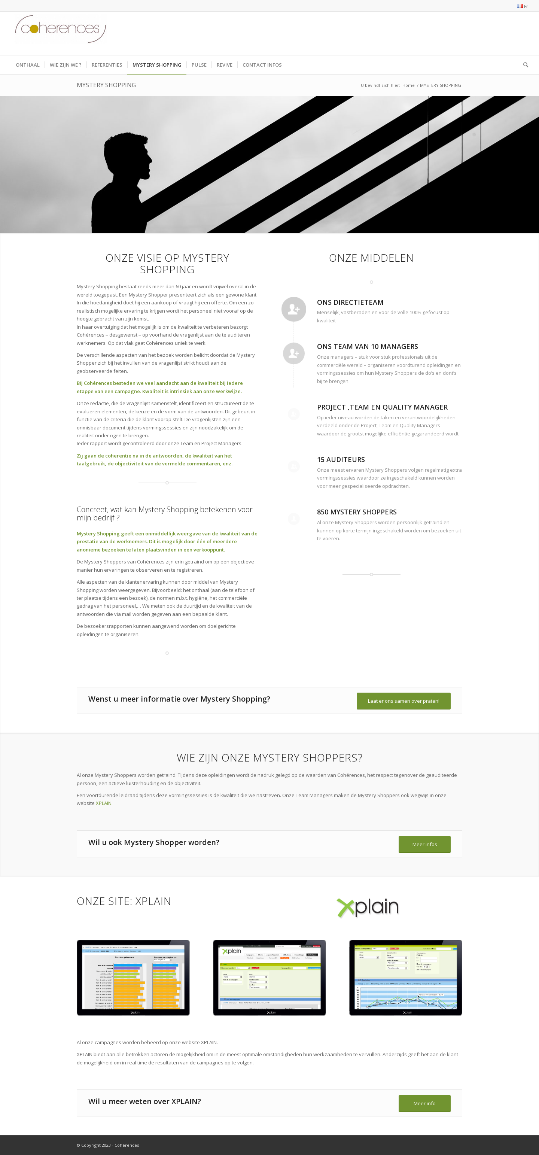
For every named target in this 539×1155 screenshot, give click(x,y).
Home (408, 85)
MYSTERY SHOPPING (106, 85)
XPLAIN (104, 803)
